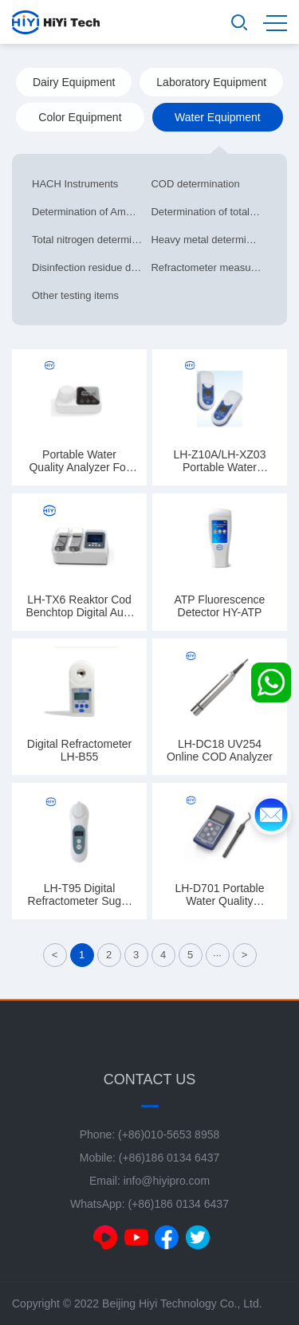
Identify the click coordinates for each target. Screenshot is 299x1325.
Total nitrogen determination (89, 240)
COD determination (195, 184)
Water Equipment (218, 117)
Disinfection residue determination (89, 267)
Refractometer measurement (208, 267)
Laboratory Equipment (211, 82)
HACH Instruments (75, 184)
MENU (275, 23)
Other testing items (75, 295)
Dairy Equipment (74, 82)
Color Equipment (79, 117)
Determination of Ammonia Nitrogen (89, 212)
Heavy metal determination (208, 240)
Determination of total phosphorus (208, 212)
